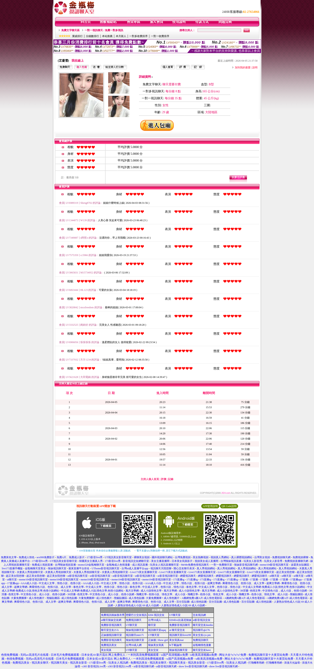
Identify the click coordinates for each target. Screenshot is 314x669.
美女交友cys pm (202, 635)
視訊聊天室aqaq (157, 630)
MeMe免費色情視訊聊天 (195, 564)
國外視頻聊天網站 (162, 557)
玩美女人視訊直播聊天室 (164, 564)
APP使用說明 (210, 506)
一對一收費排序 (160, 36)
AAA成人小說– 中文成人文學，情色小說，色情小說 (51, 583)
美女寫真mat (176, 640)
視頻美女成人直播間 (206, 561)
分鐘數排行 (92, 36)
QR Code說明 (229, 506)
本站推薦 (107, 36)
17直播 (244, 579)
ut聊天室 (274, 575)
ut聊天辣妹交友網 (111, 620)
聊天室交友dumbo (203, 625)
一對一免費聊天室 (221, 564)
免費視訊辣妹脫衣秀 (113, 615)
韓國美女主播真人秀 (91, 561)
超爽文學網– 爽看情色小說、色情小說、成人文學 (235, 583)
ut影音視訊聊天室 (77, 575)
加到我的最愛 (243, 67)
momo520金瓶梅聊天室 (91, 564)
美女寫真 (106, 650)
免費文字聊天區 (70, 30)
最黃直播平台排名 (78, 568)
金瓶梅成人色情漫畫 (118, 564)
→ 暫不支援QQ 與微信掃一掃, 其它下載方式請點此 (161, 550)
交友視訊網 (199, 615)
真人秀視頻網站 (206, 568)
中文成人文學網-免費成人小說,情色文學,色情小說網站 (274, 586)
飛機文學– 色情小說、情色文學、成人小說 (160, 594)
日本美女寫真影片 (182, 561)
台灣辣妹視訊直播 (230, 561)
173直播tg (178, 579)
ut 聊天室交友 (177, 630)
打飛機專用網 (256, 662)
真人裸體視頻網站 (241, 557)
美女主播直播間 (160, 561)
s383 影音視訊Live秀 (94, 666)
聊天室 (152, 625)
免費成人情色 (26, 557)
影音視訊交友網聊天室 (136, 561)
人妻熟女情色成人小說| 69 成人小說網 (137, 605)
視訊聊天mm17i (135, 635)
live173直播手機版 (12, 568)
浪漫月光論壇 (292, 662)
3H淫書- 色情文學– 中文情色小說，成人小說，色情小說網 (273, 590)
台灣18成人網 (134, 645)
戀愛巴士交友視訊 (136, 615)
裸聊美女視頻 (142, 557)
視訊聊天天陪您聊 (160, 568)
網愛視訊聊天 (188, 575)
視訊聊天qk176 (201, 630)
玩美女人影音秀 (253, 561)
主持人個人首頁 (150, 479)
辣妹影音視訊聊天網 (246, 564)
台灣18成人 (154, 620)
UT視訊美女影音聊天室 (118, 557)
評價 (163, 479)
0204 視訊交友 (156, 615)
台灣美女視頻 (262, 557)
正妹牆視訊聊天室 (111, 635)
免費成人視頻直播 (42, 564)
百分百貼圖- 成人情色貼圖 (191, 601)
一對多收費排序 (138, 36)
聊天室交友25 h (110, 630)
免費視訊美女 (109, 645)
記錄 (170, 479)
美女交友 (153, 650)
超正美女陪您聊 (285, 572)
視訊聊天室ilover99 (180, 635)
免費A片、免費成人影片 (71, 557)
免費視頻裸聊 (300, 557)
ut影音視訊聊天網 (143, 666)
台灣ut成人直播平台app (134, 568)
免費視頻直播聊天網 (296, 561)
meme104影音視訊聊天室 (274, 564)
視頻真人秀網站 (220, 557)
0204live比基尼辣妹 (180, 620)
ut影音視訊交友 (201, 620)
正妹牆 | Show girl (158, 640)
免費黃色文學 (9, 557)
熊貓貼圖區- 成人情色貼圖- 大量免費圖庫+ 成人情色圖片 (79, 598)
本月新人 (121, 36)
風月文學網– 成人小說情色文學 (144, 590)
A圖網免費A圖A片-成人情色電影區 (202, 598)
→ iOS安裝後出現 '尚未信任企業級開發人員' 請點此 (103, 550)
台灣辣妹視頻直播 (65, 564)
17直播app (296, 579)
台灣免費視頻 (183, 557)
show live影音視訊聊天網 (193, 666)
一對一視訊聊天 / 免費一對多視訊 (104, 30)
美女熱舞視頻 (200, 557)
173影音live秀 (94, 557)
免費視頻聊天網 (281, 557)
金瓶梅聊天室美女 (35, 568)
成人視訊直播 (140, 564)
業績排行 (77, 36)
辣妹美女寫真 (156, 645)
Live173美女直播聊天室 (143, 572)
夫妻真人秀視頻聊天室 (30, 572)
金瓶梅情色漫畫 (202, 645)
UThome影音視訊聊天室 (105, 568)
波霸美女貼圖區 (300, 564)
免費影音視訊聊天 (111, 625)
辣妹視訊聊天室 (57, 568)
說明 (255, 67)
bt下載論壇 (175, 645)
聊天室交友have (202, 650)
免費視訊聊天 (134, 620)
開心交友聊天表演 (184, 568)
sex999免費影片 (46, 557)
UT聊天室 (175, 615)
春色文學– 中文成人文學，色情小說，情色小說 (100, 586)
